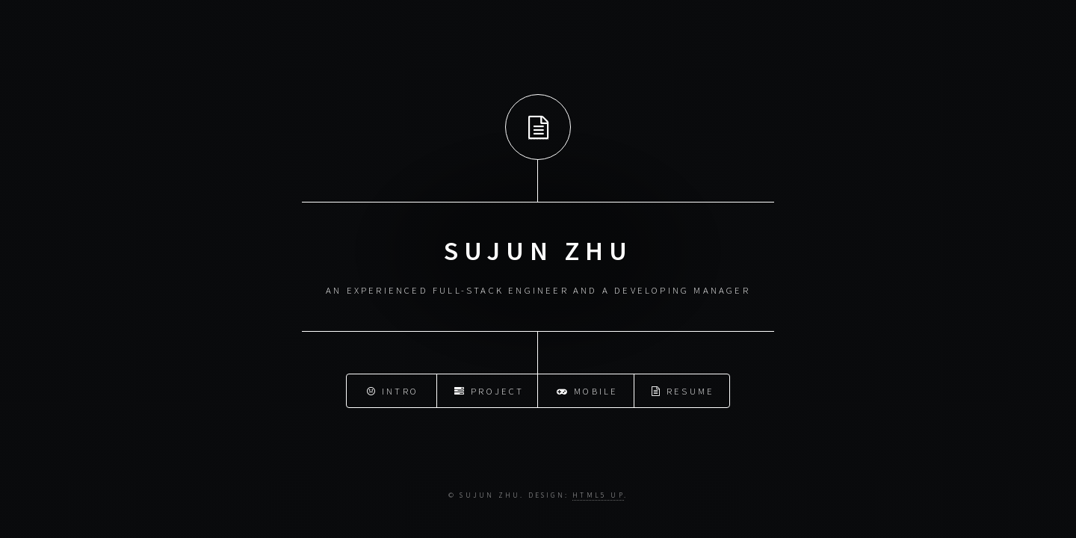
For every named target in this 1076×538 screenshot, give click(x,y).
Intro (392, 389)
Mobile (588, 389)
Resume (683, 389)
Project (489, 389)
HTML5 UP (598, 495)
